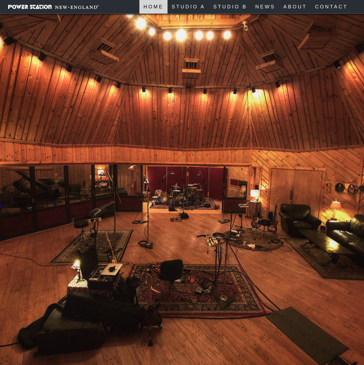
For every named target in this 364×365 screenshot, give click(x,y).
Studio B (230, 6)
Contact (331, 6)
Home (153, 6)
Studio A (188, 6)
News (265, 6)
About (295, 6)
